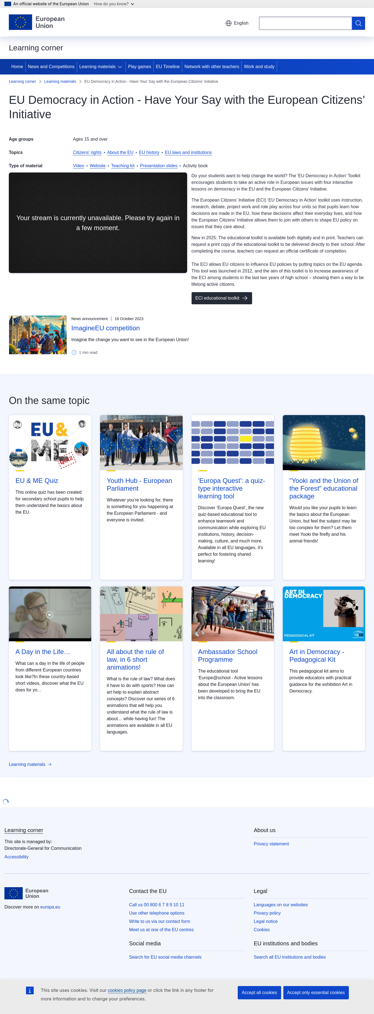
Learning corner (22, 81)
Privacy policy (267, 913)
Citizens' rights (87, 152)
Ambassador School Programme (228, 655)
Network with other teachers (211, 66)
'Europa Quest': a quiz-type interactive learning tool (231, 488)
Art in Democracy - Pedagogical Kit (316, 655)
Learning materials (97, 66)
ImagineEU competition (105, 328)
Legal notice (266, 921)
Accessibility (16, 857)
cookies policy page (127, 990)
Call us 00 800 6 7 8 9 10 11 (156, 904)
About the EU (120, 152)
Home (17, 66)
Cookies (262, 929)
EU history (149, 152)
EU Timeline (168, 66)
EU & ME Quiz (36, 480)
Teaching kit (123, 165)
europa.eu (50, 907)
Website (98, 165)
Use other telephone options (156, 913)
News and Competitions (51, 66)
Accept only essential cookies (316, 992)
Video (78, 165)
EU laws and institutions (188, 152)
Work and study (259, 66)
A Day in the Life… (42, 651)
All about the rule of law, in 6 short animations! (135, 659)
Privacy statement (271, 843)
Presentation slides (158, 165)
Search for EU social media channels (165, 957)
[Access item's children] (121, 66)
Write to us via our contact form (159, 921)
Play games (139, 66)
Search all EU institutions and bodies (290, 957)
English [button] (237, 23)
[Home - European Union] (36, 22)
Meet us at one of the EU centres (161, 929)
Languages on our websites (281, 904)
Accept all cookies (259, 992)
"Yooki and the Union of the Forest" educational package (323, 488)
